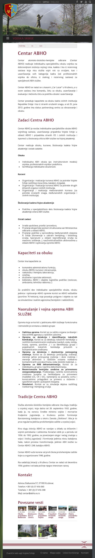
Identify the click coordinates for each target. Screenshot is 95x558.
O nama (44, 552)
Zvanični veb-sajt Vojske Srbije (20, 553)
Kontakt (85, 552)
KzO (40, 46)
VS (32, 46)
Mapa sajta (55, 552)
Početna (22, 46)
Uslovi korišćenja (71, 552)
